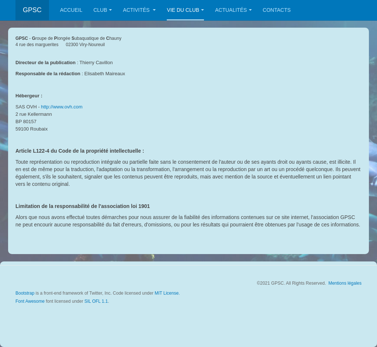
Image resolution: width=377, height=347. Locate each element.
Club (103, 10)
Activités (139, 10)
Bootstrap (24, 293)
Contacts (277, 10)
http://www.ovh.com (61, 107)
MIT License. (167, 293)
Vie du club (185, 10)
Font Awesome (30, 301)
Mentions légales (345, 283)
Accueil (71, 10)
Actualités (233, 10)
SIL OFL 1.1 (96, 301)
